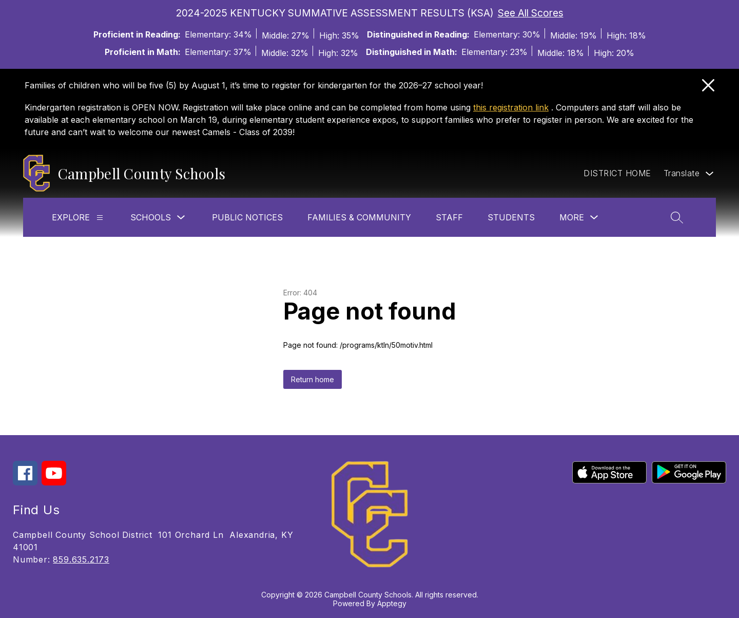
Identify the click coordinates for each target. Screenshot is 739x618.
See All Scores (530, 13)
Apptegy (391, 603)
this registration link (511, 107)
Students (511, 217)
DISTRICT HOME (617, 173)
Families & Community (359, 217)
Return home (312, 379)
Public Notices (247, 217)
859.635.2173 (81, 559)
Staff (449, 217)
